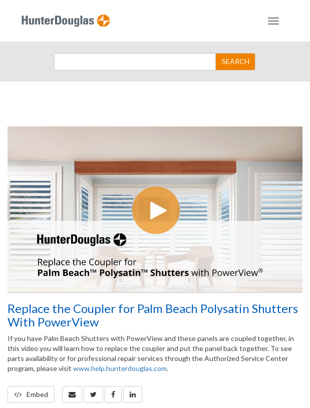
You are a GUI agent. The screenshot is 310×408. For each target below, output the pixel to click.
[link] (93, 394)
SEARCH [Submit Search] (235, 61)
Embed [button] (31, 394)
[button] (72, 394)
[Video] (155, 209)
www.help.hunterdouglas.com (120, 368)
